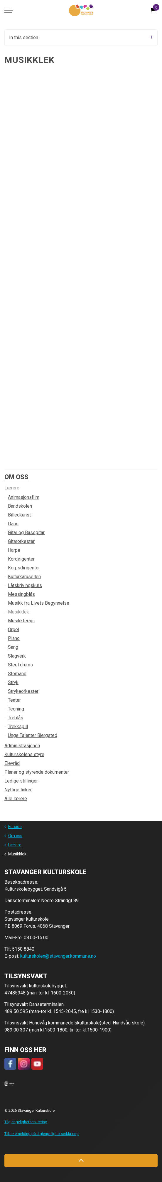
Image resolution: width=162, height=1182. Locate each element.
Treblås (15, 717)
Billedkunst (19, 515)
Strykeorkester (23, 691)
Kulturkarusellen (24, 576)
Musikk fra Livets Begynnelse (38, 603)
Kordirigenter (21, 559)
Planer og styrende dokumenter (36, 772)
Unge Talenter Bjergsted (32, 735)
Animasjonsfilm (23, 497)
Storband (17, 673)
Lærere (11, 488)
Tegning (16, 709)
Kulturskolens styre (24, 754)
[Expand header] (9, 10)
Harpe (14, 550)
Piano (14, 638)
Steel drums (20, 665)
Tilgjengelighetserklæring (25, 1122)
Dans (13, 523)
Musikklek (18, 612)
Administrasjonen (22, 745)
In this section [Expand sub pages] (81, 37)
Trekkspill (18, 726)
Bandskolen (20, 506)
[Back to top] (81, 1160)
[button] (9, 1083)
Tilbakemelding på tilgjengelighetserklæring (41, 1133)
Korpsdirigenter (24, 568)
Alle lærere (15, 798)
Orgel (13, 629)
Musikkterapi (21, 620)
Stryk (13, 682)
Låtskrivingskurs (25, 585)
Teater (14, 700)
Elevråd (12, 763)
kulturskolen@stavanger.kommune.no (58, 956)
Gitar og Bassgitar (26, 532)
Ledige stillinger (21, 781)
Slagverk (17, 656)
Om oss (16, 477)
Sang (13, 647)
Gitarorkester (21, 541)
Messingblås (21, 594)
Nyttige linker (18, 790)
